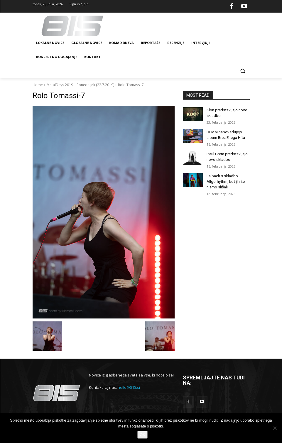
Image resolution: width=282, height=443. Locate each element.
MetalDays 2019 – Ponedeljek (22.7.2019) (80, 84)
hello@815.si (129, 387)
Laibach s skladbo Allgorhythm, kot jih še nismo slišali (224, 177)
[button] (243, 71)
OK (142, 434)
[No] (275, 428)
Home (38, 84)
